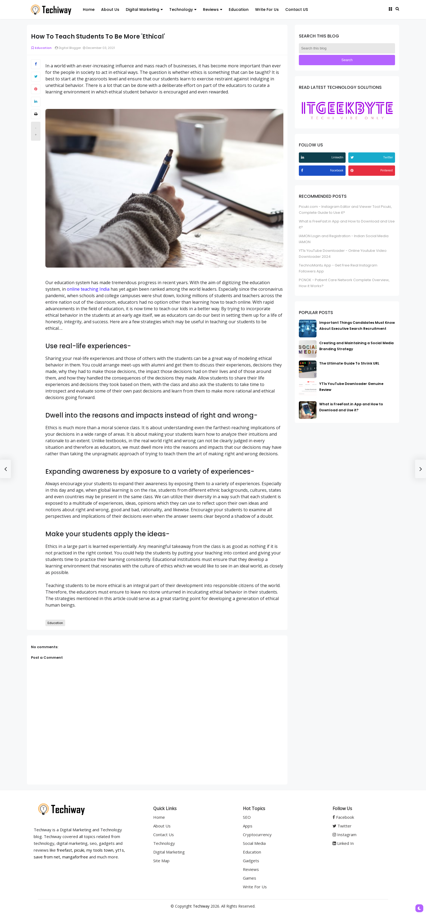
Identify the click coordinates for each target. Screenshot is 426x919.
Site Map (161, 860)
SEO (247, 817)
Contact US (296, 9)
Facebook (343, 817)
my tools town (99, 850)
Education (239, 9)
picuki (79, 850)
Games (249, 878)
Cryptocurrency (257, 834)
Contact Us (163, 834)
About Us (110, 9)
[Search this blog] (347, 48)
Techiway (201, 906)
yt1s (119, 850)
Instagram (344, 834)
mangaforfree (75, 857)
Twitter (342, 826)
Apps (247, 826)
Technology (182, 9)
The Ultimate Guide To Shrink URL (349, 363)
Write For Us (267, 9)
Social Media (254, 843)
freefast (64, 850)
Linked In (343, 843)
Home (89, 9)
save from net (47, 857)
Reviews (212, 9)
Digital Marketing (144, 9)
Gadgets (251, 860)
